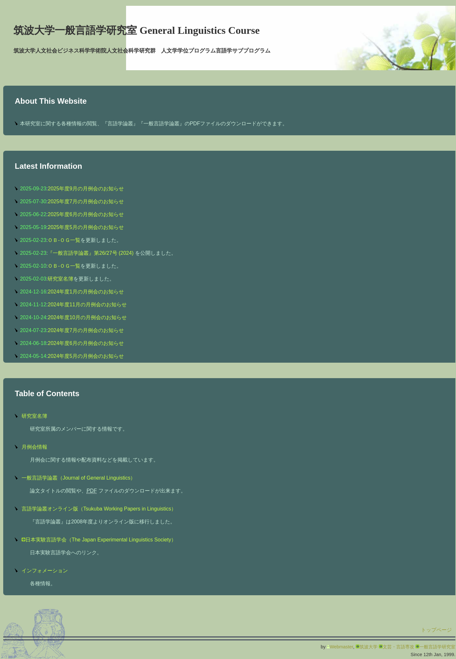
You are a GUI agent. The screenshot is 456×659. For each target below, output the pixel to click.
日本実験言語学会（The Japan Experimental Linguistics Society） (101, 539)
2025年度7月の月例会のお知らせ (86, 201)
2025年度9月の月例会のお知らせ (86, 188)
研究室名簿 (60, 279)
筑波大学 (369, 646)
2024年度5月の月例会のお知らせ (86, 356)
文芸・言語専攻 (398, 646)
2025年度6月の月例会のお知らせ (86, 214)
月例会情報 (34, 447)
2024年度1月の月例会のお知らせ (86, 291)
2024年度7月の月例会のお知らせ (86, 330)
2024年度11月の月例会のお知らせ (87, 304)
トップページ (436, 630)
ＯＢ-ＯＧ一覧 (64, 240)
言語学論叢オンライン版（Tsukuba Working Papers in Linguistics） (99, 508)
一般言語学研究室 (437, 646)
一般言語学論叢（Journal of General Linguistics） (79, 478)
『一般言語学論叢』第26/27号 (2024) (91, 253)
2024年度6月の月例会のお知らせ (86, 343)
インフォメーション (45, 570)
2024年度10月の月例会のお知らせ (87, 317)
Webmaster (341, 646)
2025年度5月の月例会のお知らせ (86, 227)
